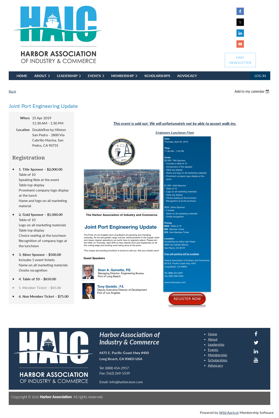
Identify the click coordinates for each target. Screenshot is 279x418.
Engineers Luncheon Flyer (175, 132)
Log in (260, 76)
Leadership (216, 344)
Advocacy (215, 365)
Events (213, 349)
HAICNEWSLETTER (240, 60)
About (213, 339)
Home (212, 334)
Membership (217, 355)
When (25, 118)
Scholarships (217, 360)
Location (23, 130)
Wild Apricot (229, 412)
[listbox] (252, 91)
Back (12, 91)
